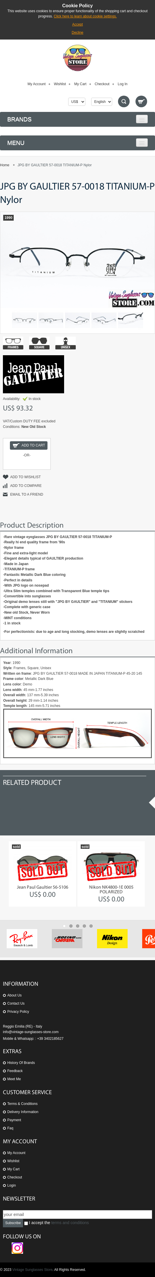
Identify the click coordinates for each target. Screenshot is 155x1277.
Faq (10, 1128)
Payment (14, 1120)
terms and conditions (70, 1222)
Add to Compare (26, 486)
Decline (77, 33)
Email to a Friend (26, 494)
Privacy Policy (18, 1012)
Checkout (102, 84)
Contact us (15, 1003)
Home (4, 165)
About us (14, 995)
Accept (77, 24)
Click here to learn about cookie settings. (85, 16)
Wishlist (60, 84)
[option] (42, 874)
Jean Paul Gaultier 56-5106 (42, 887)
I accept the (56, 1223)
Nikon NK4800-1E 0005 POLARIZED (111, 889)
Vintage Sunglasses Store (32, 1270)
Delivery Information (22, 1112)
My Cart (80, 84)
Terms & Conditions (22, 1104)
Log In (122, 84)
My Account (37, 84)
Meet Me (14, 1079)
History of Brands (21, 1063)
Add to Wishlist (25, 477)
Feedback (15, 1071)
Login (11, 1185)
